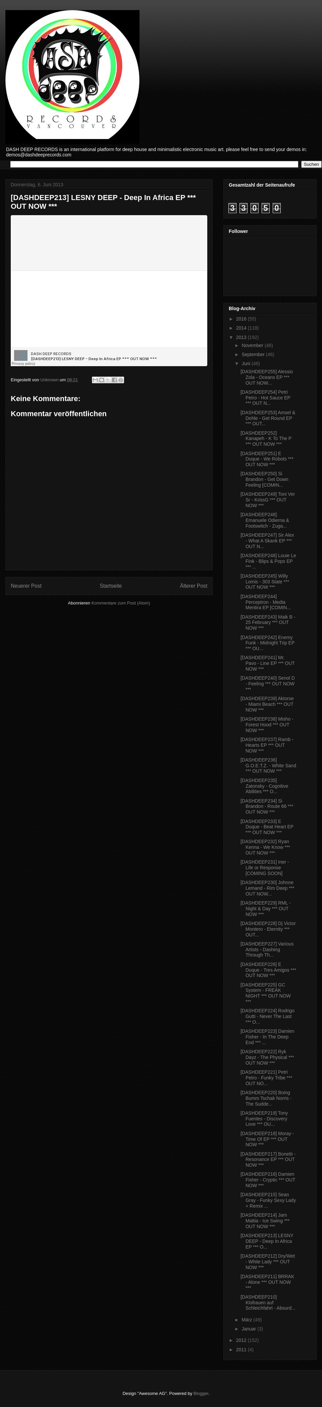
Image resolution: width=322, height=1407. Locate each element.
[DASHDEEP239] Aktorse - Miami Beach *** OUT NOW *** (267, 704)
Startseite (111, 586)
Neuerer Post (26, 586)
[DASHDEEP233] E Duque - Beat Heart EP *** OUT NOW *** (266, 827)
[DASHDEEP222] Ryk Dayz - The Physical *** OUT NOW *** (267, 1057)
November (252, 345)
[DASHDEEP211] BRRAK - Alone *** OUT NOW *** (267, 1282)
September (253, 354)
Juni (246, 363)
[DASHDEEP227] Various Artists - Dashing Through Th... (266, 949)
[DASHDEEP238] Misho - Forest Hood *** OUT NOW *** (266, 724)
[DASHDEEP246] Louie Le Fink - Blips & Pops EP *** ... (268, 561)
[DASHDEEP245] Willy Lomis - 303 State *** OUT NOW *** (264, 581)
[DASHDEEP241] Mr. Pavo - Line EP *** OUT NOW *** (267, 663)
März (247, 1319)
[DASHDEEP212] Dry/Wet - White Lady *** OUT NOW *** (267, 1261)
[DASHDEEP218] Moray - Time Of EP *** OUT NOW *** (267, 1139)
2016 (242, 319)
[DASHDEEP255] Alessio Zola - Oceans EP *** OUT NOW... (266, 377)
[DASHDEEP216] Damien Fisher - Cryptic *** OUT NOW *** (267, 1179)
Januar (249, 1328)
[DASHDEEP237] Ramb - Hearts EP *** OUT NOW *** (266, 745)
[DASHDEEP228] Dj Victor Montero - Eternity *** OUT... (268, 929)
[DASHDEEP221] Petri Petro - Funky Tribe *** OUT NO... (266, 1077)
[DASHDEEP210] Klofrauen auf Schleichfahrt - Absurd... (268, 1302)
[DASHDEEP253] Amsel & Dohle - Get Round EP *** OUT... (267, 418)
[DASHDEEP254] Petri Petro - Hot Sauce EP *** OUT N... (265, 397)
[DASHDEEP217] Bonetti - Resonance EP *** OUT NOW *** (268, 1159)
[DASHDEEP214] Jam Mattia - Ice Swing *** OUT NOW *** (265, 1220)
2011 (242, 1349)
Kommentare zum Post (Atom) (121, 602)
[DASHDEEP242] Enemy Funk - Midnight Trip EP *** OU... (267, 643)
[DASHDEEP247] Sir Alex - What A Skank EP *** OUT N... (267, 540)
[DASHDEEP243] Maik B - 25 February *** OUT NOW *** (267, 622)
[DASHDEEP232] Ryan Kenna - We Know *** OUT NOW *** (265, 847)
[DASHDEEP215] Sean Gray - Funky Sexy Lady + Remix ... (268, 1200)
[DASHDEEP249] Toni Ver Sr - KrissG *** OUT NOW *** (267, 499)
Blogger (201, 1393)
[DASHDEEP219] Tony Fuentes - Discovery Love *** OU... (264, 1118)
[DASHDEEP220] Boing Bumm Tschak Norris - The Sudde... (265, 1098)
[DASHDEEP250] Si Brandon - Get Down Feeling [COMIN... (264, 479)
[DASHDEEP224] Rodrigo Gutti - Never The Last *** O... (267, 1016)
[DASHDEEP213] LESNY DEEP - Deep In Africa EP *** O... (266, 1241)
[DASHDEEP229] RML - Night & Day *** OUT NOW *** (265, 908)
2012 (242, 1340)
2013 (242, 337)
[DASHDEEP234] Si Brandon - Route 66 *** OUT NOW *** (266, 806)
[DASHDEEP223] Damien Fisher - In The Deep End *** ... (267, 1036)
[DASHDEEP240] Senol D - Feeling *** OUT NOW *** (267, 683)
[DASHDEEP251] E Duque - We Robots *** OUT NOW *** (266, 459)
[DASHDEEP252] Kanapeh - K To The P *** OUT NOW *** (265, 438)
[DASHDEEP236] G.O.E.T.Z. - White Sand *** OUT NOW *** (268, 765)
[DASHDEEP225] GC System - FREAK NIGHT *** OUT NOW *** (265, 993)
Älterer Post (193, 586)
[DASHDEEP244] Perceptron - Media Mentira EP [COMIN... (265, 602)
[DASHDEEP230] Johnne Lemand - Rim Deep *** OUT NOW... (267, 888)
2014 (242, 328)
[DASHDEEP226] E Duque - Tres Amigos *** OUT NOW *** (268, 970)
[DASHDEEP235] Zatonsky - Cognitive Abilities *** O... (264, 786)
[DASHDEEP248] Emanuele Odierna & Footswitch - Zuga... (264, 520)
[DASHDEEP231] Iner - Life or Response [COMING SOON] (264, 867)
